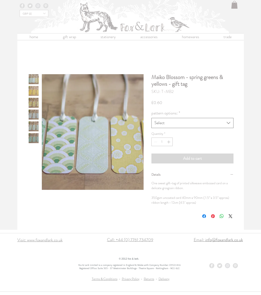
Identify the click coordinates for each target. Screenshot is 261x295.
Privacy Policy (130, 279)
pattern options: (165, 113)
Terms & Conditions (104, 279)
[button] (234, 5)
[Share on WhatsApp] (221, 216)
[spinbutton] (162, 142)
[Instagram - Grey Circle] (37, 5)
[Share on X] (230, 216)
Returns (149, 279)
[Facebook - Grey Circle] (22, 5)
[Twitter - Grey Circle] (30, 5)
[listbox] (34, 13)
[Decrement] (155, 142)
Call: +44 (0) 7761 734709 (130, 240)
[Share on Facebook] (204, 216)
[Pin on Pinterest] (213, 216)
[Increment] (169, 142)
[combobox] (192, 123)
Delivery (164, 279)
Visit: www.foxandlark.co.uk (40, 240)
